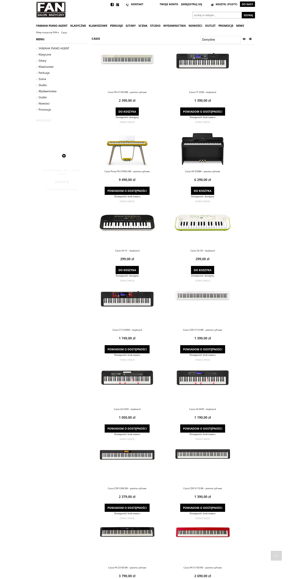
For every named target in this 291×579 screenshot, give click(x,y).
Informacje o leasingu (212, 562)
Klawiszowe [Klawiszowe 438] (46, 66)
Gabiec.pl (155, 577)
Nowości (44, 103)
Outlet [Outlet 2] (43, 97)
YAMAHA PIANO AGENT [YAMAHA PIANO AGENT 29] (54, 48)
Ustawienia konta (155, 553)
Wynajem (205, 567)
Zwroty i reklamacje (46, 553)
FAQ (93, 548)
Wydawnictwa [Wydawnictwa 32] (47, 91)
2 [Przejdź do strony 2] (173, 526)
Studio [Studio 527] (43, 85)
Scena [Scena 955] (42, 79)
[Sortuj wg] (221, 39)
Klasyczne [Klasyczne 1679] (45, 54)
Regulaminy (206, 553)
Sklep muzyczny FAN (47, 32)
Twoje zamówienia (156, 548)
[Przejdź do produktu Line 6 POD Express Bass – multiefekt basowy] (62, 154)
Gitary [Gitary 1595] (42, 60)
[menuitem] (53, 25)
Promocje (45, 109)
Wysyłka (40, 548)
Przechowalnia (153, 557)
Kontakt (95, 553)
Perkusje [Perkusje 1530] (44, 73)
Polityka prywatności (211, 557)
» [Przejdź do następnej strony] (180, 526)
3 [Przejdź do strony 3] (177, 526)
